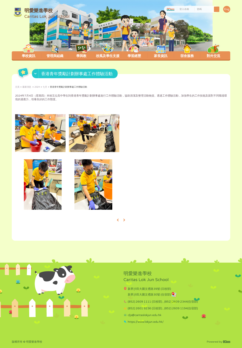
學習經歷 (134, 54)
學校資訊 (28, 54)
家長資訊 (160, 54)
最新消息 (27, 87)
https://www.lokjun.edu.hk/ (146, 322)
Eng (226, 9)
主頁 (17, 87)
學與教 (81, 54)
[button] (75, 74)
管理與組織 (55, 54)
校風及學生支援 (107, 54)
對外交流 (213, 54)
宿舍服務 (187, 54)
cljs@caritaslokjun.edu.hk (144, 315)
